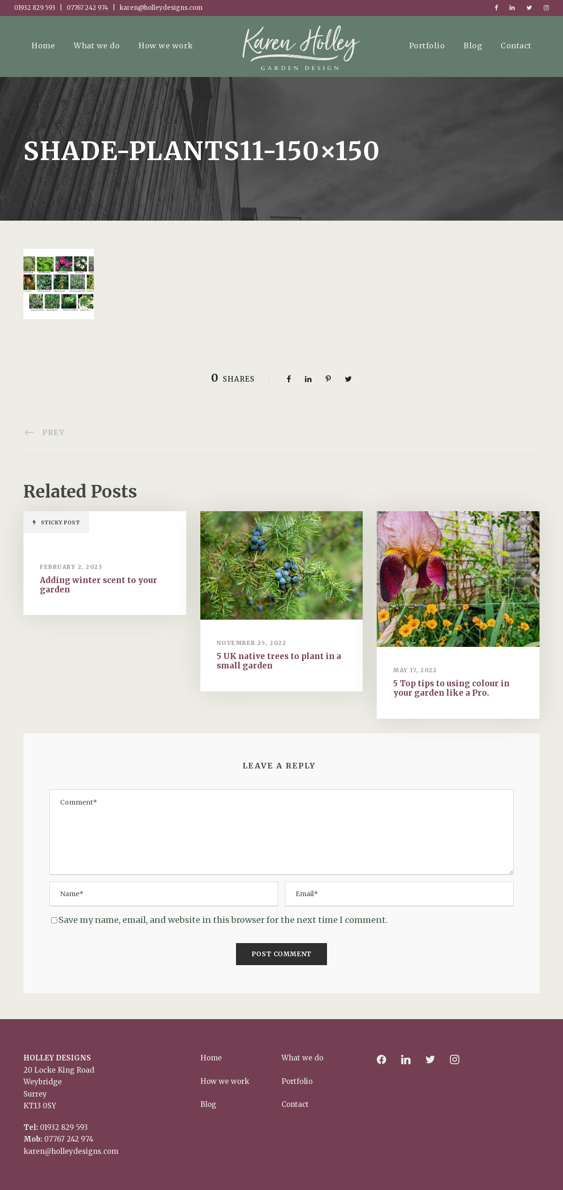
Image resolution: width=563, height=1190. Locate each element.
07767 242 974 (68, 1139)
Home (43, 45)
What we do (97, 45)
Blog (473, 45)
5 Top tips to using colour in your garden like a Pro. (451, 688)
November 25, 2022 (252, 642)
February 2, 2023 (71, 566)
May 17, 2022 (415, 670)
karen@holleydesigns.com (70, 1151)
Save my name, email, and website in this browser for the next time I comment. (223, 919)
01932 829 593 (64, 1127)
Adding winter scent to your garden (98, 585)
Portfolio (427, 45)
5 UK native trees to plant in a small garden (279, 661)
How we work (165, 45)
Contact (516, 45)
